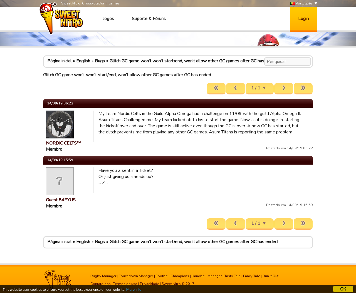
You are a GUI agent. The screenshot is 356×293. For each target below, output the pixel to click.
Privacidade (149, 283)
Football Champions (172, 276)
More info (133, 290)
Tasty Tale (232, 276)
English (83, 61)
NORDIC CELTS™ (63, 143)
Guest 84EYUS (61, 200)
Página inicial (59, 61)
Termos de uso (125, 283)
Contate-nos (100, 283)
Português (301, 3)
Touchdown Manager (136, 276)
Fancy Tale (251, 276)
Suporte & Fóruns (149, 19)
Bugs (100, 61)
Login (303, 19)
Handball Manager (207, 276)
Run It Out (270, 276)
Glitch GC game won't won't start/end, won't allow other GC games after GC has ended (194, 61)
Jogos (108, 19)
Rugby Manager (103, 276)
